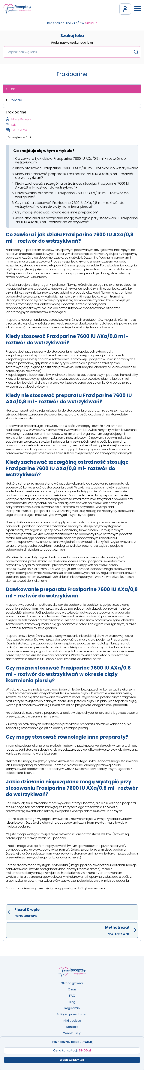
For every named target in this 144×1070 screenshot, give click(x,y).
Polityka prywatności (72, 1014)
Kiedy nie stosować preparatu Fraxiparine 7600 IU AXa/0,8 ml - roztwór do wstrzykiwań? (74, 175)
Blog (72, 1002)
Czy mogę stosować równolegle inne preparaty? (56, 212)
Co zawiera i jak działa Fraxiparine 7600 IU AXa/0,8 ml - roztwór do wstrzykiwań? (70, 160)
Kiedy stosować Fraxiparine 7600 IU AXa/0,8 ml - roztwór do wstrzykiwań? (76, 168)
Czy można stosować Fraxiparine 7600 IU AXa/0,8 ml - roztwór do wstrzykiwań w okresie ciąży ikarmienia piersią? (69, 204)
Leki (12, 88)
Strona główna (72, 983)
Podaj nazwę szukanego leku (72, 43)
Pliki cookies (72, 1021)
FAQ (72, 995)
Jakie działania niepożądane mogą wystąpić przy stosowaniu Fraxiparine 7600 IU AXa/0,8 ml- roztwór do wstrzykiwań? (76, 220)
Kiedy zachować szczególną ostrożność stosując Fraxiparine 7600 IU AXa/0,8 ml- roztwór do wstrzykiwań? (72, 185)
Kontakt (72, 1027)
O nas (72, 989)
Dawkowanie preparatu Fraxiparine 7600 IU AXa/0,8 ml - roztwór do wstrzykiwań (72, 195)
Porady (16, 100)
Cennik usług (72, 1033)
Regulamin (72, 1008)
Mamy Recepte (21, 119)
